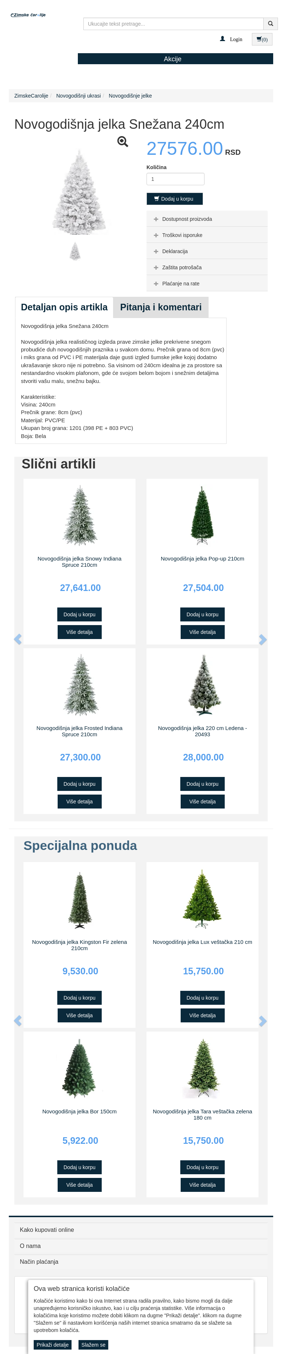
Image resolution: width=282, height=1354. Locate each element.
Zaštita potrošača (177, 267)
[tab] (207, 219)
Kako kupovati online (47, 1230)
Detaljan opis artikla (64, 307)
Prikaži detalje (53, 1345)
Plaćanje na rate (175, 284)
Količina (156, 167)
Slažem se (93, 1345)
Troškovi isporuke (177, 235)
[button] (231, 39)
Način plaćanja (39, 1262)
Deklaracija (170, 251)
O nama (30, 1246)
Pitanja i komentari (161, 307)
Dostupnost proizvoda (182, 219)
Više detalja (79, 632)
